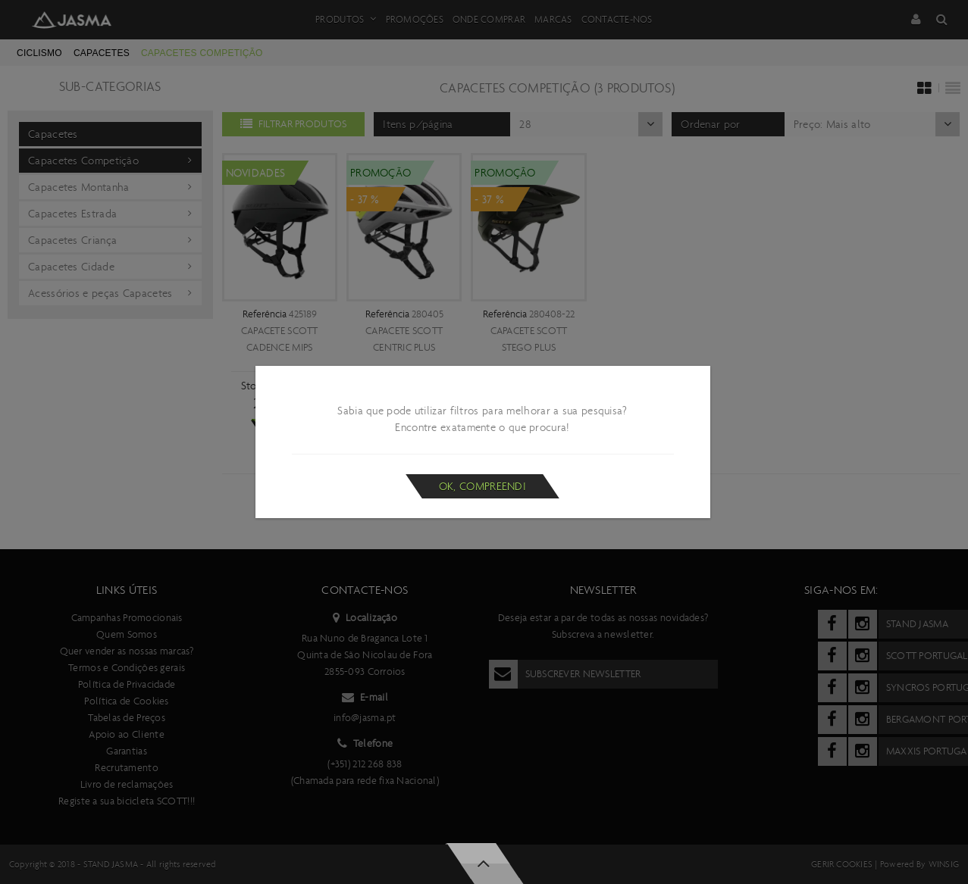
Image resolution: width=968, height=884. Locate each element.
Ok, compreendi (482, 486)
